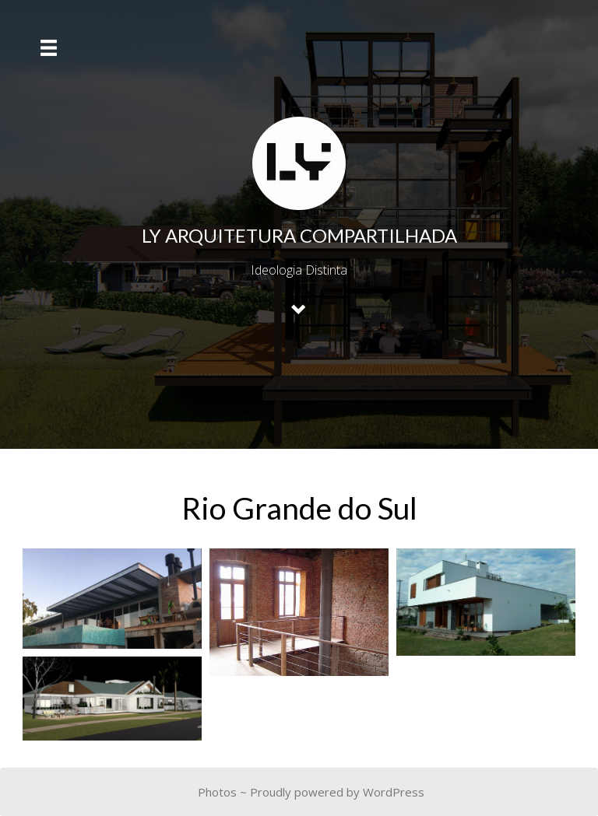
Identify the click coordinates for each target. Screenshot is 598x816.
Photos (217, 792)
